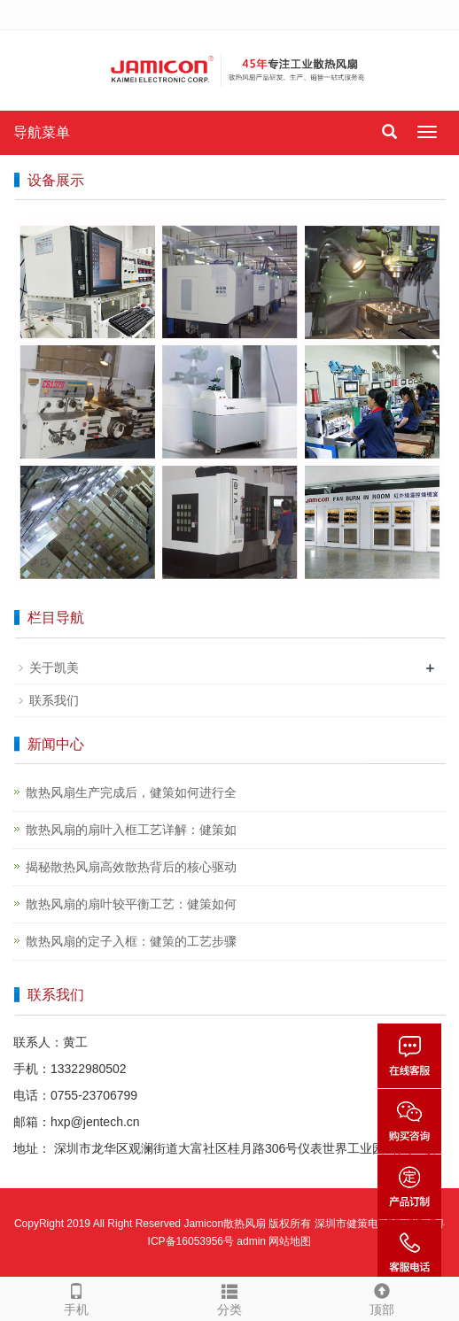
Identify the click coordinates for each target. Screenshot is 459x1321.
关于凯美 (54, 667)
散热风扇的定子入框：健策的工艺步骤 (131, 941)
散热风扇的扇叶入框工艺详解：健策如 (131, 830)
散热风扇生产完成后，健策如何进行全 (131, 792)
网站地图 (289, 1241)
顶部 (382, 1297)
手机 (76, 1297)
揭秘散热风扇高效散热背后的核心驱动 (131, 867)
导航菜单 (41, 132)
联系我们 (54, 700)
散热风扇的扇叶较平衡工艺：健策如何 (131, 904)
